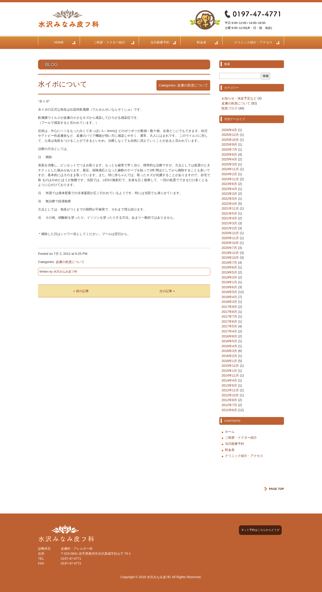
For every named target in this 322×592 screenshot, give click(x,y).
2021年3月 (229, 223)
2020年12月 (230, 233)
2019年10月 (230, 257)
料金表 (201, 42)
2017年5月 (229, 326)
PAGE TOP (276, 489)
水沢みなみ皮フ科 (65, 271)
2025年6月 (229, 154)
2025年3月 (229, 164)
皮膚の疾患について (192, 85)
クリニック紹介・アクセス (253, 42)
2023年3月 (229, 193)
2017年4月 (229, 331)
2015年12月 (230, 365)
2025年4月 (229, 159)
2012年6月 (229, 410)
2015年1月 (229, 370)
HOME (59, 42)
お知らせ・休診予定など (239, 98)
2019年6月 (229, 267)
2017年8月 (229, 312)
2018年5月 (229, 292)
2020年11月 (230, 238)
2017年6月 (229, 321)
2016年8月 (229, 336)
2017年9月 (229, 307)
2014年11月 (230, 375)
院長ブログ (230, 108)
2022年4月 (229, 203)
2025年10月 (230, 140)
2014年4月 (229, 380)
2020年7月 (229, 248)
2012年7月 (229, 405)
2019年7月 (229, 262)
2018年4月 (229, 297)
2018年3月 (229, 302)
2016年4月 (229, 346)
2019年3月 (229, 277)
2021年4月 (229, 218)
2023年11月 (230, 179)
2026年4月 (229, 130)
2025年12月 (230, 135)
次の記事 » (167, 291)
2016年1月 (229, 361)
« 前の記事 (81, 291)
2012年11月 (230, 390)
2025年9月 (229, 144)
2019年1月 (229, 282)
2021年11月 (230, 208)
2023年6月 (229, 184)
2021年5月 (229, 213)
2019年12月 (230, 253)
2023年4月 (229, 189)
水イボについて (62, 84)
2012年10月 (230, 395)
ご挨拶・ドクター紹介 (109, 42)
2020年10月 (230, 243)
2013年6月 (229, 385)
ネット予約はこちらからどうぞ (260, 529)
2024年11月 (230, 169)
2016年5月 (229, 341)
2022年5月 (229, 198)
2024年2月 (229, 174)
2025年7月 (229, 149)
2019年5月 (229, 272)
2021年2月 (229, 228)
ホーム (230, 431)
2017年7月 (229, 316)
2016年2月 (229, 356)
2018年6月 (229, 287)
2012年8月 (229, 400)
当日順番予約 (159, 42)
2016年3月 (229, 351)
